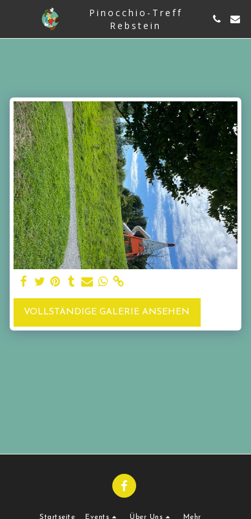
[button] (14, 19)
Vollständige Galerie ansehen (107, 312)
